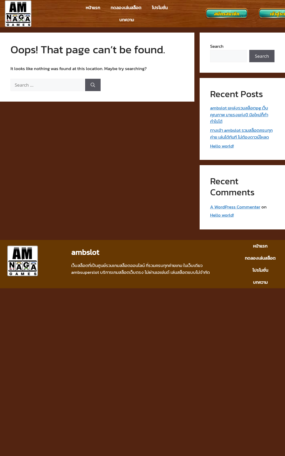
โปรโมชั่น (160, 7)
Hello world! (222, 146)
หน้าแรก (93, 7)
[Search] (93, 85)
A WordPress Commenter (235, 206)
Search (217, 46)
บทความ (126, 19)
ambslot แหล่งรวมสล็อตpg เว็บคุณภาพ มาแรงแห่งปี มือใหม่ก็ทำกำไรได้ (239, 114)
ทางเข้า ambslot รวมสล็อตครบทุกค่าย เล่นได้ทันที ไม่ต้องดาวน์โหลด (241, 133)
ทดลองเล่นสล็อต (126, 7)
